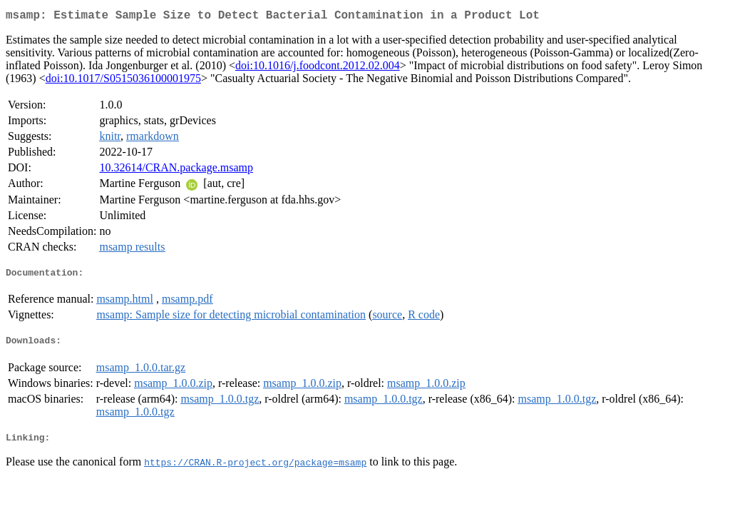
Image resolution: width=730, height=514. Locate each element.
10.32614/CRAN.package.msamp (176, 170)
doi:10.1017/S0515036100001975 (123, 81)
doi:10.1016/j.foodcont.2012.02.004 (317, 68)
